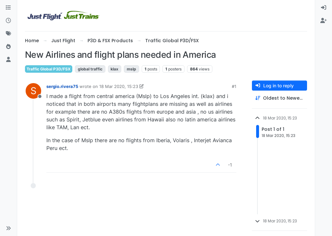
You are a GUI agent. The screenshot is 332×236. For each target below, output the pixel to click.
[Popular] (8, 47)
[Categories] (8, 8)
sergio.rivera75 (62, 86)
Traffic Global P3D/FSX (49, 69)
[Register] (323, 21)
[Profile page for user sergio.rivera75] (33, 91)
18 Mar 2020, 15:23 (118, 86)
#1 (234, 86)
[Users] (8, 60)
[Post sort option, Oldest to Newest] (279, 98)
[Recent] (8, 21)
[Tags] (8, 34)
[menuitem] (323, 8)
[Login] (323, 8)
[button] (8, 228)
